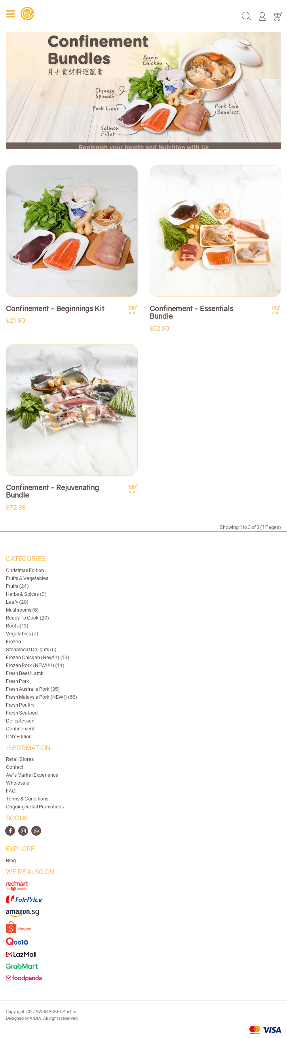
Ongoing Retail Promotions (35, 807)
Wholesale (17, 783)
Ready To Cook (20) (27, 618)
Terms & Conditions (27, 799)
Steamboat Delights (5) (31, 649)
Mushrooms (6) (22, 610)
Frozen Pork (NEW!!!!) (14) (35, 665)
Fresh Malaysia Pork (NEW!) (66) (41, 697)
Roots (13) (17, 626)
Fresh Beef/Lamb (25, 673)
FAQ (10, 791)
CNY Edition (19, 737)
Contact (14, 767)
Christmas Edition (25, 570)
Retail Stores (20, 759)
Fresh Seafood (22, 713)
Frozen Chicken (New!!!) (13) (37, 657)
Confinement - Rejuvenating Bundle (52, 491)
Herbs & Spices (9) (26, 594)
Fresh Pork (17, 681)
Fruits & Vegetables (27, 578)
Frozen (13, 641)
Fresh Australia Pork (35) (33, 689)
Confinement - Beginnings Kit (55, 308)
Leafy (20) (17, 602)
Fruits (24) (17, 586)
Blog (11, 860)
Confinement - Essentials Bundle (191, 312)
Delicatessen (20, 721)
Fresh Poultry (20, 705)
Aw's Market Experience (32, 775)
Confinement (20, 729)
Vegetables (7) (22, 634)
